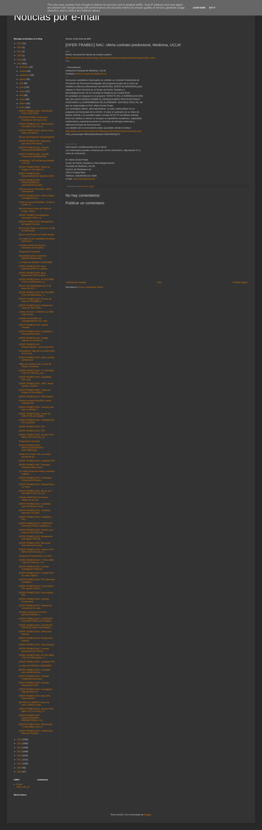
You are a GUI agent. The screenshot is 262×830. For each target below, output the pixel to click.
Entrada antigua (240, 282)
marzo (22, 99)
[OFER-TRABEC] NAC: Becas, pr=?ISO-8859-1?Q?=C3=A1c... (35, 492)
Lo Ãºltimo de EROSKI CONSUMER (35, 262)
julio (21, 83)
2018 (19, 59)
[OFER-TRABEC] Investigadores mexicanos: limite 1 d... (34, 216)
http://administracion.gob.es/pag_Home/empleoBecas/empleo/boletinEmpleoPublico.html (110, 58)
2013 (19, 751)
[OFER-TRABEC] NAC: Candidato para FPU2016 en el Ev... (35, 505)
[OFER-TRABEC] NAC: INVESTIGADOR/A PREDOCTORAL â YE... (31, 718)
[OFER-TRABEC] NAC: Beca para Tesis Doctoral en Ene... (35, 544)
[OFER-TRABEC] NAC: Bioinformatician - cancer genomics (36, 345)
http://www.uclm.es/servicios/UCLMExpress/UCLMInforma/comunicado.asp (103, 131)
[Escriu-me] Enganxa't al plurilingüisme (36, 137)
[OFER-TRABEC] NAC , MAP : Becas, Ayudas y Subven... (36, 384)
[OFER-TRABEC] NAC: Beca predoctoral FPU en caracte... (34, 267)
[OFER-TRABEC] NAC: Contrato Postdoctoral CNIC (34, 684)
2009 (19, 768)
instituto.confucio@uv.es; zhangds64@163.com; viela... (34, 319)
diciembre (24, 67)
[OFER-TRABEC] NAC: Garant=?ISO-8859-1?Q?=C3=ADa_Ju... (36, 436)
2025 (19, 43)
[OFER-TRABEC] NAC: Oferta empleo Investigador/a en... (36, 196)
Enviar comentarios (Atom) (91, 287)
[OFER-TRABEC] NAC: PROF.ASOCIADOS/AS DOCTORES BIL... (31, 447)
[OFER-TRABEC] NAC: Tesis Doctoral (36, 644)
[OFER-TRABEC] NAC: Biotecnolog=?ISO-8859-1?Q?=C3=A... (36, 125)
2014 (19, 747)
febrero (23, 103)
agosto (22, 79)
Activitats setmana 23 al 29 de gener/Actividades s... (33, 613)
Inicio (159, 282)
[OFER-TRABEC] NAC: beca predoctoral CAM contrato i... (33, 274)
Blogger (147, 814)
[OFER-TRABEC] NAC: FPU (32, 426)
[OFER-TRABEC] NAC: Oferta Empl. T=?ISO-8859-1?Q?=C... (36, 725)
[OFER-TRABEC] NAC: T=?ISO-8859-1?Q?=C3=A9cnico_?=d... (36, 561)
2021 (19, 51)
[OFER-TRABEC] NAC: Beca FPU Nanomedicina (35, 697)
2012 (19, 755)
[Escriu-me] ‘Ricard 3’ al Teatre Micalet (36, 234)
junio (21, 87)
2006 (19, 772)
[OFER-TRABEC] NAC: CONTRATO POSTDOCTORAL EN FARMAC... (36, 619)
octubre (23, 71)
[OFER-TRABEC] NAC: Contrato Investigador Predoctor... (34, 567)
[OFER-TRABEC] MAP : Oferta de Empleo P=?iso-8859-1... (34, 391)
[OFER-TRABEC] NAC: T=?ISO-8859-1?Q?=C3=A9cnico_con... (36, 371)
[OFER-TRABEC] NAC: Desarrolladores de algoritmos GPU (36, 174)
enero (22, 107)
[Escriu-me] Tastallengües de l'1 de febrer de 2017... (35, 287)
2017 (19, 63)
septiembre (24, 75)
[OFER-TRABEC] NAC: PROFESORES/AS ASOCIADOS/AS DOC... (31, 182)
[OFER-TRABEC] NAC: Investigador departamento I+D (35, 690)
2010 (19, 763)
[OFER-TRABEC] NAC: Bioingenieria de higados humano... (36, 222)
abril (21, 95)
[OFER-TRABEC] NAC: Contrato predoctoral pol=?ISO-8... (34, 649)
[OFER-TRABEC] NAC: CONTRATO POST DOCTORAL (35, 112)
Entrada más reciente (76, 282)
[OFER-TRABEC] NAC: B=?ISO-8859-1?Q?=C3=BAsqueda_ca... (36, 280)
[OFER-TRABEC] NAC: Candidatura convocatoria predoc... (35, 332)
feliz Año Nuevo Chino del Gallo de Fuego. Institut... (35, 209)
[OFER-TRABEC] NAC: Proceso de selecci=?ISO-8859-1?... (35, 300)
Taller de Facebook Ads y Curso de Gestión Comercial (35, 365)
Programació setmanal (29, 251)
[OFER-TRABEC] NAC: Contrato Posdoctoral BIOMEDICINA (34, 148)
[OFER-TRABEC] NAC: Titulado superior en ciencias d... (33, 339)
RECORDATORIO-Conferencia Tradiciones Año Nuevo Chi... (33, 118)
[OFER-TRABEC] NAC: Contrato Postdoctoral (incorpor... (34, 677)
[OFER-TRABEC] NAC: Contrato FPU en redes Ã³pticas (36, 574)
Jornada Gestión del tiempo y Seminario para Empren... (32, 246)
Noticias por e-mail (56, 16)
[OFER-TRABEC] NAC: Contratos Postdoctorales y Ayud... (34, 466)
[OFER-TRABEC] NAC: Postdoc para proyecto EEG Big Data (36, 531)
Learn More (199, 8)
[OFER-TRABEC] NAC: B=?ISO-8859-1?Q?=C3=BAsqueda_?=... (36, 293)
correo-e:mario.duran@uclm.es (91, 73)
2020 (19, 55)
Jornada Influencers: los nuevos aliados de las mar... (33, 498)
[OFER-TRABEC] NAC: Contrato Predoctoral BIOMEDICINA (34, 155)
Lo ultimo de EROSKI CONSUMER (35, 666)
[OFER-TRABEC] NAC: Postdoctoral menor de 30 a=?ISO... (36, 306)
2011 (19, 759)
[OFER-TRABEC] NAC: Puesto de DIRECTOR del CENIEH (34, 415)
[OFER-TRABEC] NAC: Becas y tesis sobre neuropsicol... (36, 131)
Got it (212, 8)
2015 (19, 743)
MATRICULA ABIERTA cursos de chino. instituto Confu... (34, 703)
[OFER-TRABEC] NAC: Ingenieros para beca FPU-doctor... (35, 142)
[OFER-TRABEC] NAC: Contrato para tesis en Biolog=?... (36, 408)
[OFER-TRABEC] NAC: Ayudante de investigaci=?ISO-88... (36, 537)
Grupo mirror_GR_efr (23, 785)
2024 (19, 47)
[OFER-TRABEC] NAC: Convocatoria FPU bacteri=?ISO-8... (36, 587)
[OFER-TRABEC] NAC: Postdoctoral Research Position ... (36, 732)
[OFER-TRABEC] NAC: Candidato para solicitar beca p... (35, 671)
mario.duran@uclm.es (84, 179)
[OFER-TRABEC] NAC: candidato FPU (37, 461)
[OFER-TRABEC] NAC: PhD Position (36, 396)
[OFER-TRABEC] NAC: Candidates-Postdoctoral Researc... (35, 479)
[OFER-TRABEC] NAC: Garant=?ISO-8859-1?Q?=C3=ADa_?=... (36, 550)
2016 (19, 739)
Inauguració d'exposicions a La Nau (35, 556)
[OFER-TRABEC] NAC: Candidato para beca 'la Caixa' (35, 511)
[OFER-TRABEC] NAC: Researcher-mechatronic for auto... (35, 606)
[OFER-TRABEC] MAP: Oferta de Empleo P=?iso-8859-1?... (34, 168)
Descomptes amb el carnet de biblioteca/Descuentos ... (32, 257)
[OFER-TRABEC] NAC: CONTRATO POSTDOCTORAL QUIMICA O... (35, 524)
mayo (22, 91)
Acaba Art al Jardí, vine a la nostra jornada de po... (35, 455)
